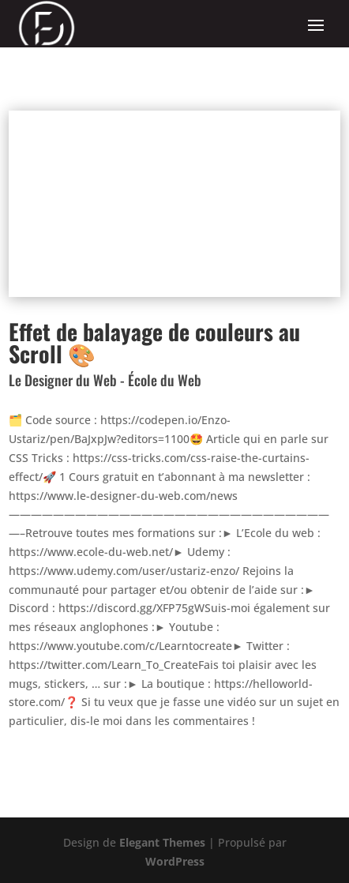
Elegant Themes (162, 842)
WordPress (175, 861)
